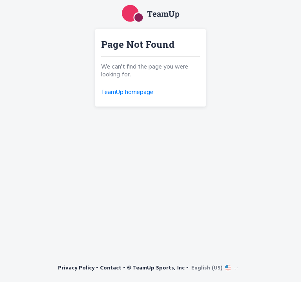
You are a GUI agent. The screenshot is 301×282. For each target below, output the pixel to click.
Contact (110, 268)
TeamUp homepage (127, 92)
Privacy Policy (76, 268)
